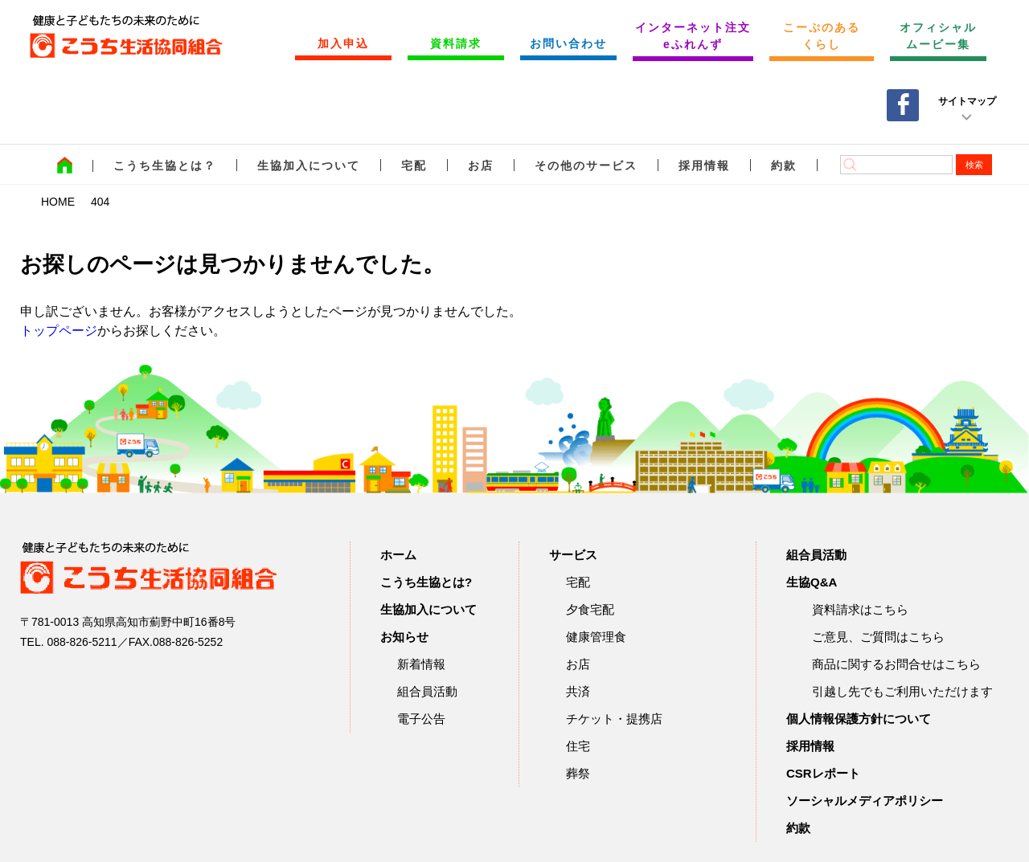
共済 (578, 691)
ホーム (398, 555)
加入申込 (343, 43)
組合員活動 (427, 691)
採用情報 (704, 165)
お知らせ (404, 636)
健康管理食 (596, 636)
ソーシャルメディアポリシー (864, 800)
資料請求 (456, 43)
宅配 (414, 165)
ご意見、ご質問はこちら (878, 636)
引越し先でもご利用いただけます (902, 691)
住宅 (578, 746)
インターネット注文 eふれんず (693, 36)
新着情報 (421, 664)
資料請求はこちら (860, 609)
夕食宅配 (590, 609)
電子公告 (421, 718)
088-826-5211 (82, 641)
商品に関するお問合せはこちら (896, 664)
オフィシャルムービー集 (938, 36)
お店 (481, 165)
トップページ (58, 330)
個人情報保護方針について (858, 718)
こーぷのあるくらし (821, 36)
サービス (573, 555)
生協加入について (308, 165)
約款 (784, 165)
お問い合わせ (568, 43)
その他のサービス (586, 165)
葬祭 (578, 773)
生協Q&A (811, 582)
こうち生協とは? (426, 582)
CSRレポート (823, 773)
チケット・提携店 (614, 718)
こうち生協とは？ (164, 165)
